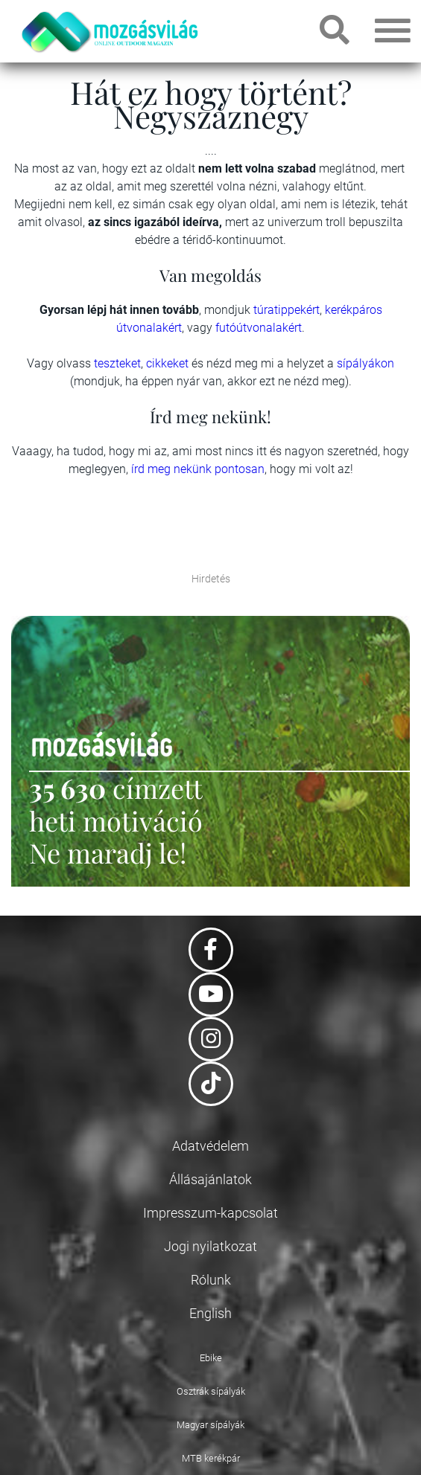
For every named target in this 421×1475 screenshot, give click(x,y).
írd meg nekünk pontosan (198, 469)
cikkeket (168, 363)
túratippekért (286, 310)
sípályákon (365, 363)
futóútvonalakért (258, 328)
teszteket (117, 363)
